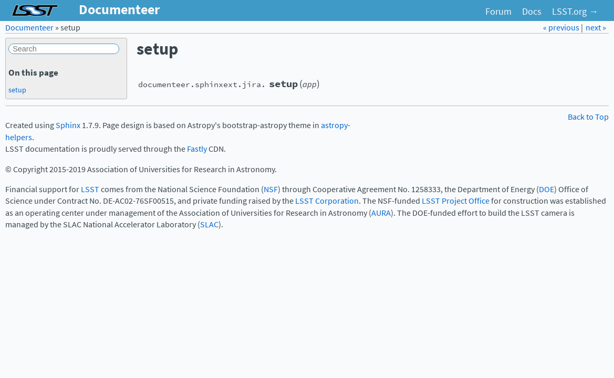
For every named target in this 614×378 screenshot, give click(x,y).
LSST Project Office (456, 200)
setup (17, 90)
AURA (381, 212)
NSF (271, 189)
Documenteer (29, 27)
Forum (498, 11)
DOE (546, 189)
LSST (90, 189)
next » (596, 27)
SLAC (209, 224)
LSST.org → (575, 11)
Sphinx (68, 125)
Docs (532, 11)
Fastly (197, 148)
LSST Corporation (327, 200)
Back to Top (588, 116)
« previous (562, 27)
